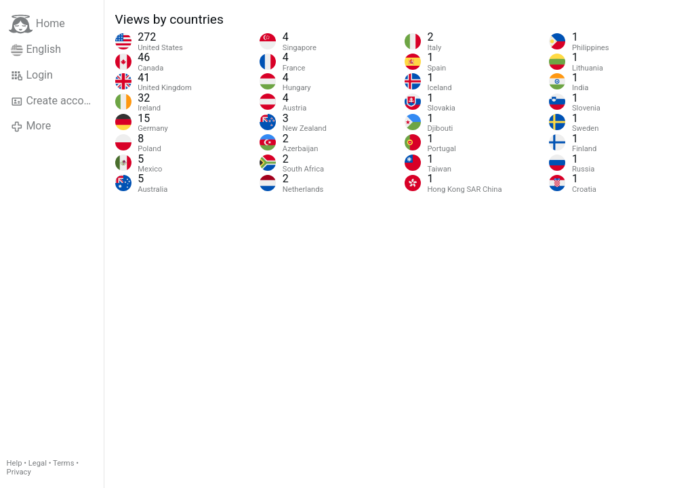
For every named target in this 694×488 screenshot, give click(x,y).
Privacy (19, 472)
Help (14, 463)
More (31, 126)
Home (37, 24)
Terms (63, 463)
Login (32, 75)
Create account (55, 101)
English (36, 49)
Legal (37, 463)
